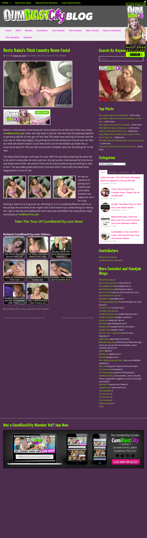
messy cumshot (47, 56)
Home (8, 30)
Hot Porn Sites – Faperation (110, 333)
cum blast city (12, 309)
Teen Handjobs (105, 391)
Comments (123, 172)
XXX (100, 406)
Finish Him (103, 323)
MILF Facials (92, 30)
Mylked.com (104, 354)
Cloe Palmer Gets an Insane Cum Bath (78, 318)
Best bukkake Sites (106, 286)
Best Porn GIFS (105, 292)
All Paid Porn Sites (106, 280)
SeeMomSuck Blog (106, 376)
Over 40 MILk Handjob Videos (111, 360)
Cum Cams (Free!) (71, 3)
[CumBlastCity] (26, 123)
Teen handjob (12, 37)
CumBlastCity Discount (108, 314)
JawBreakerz (104, 339)
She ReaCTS (104, 384)
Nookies (102, 357)
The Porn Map (105, 400)
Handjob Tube (105, 330)
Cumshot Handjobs (107, 317)
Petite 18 (102, 366)
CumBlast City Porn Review (110, 260)
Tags (133, 172)
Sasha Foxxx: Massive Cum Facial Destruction (117, 146)
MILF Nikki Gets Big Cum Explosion (113, 128)
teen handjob (42, 309)
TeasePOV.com (105, 388)
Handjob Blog (104, 327)
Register (28, 37)
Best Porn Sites (23, 3)
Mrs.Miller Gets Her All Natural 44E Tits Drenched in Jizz (121, 140)
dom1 (8, 56)
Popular (113, 172)
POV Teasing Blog (106, 372)
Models (28, 30)
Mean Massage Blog (107, 342)
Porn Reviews (104, 369)
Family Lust (103, 320)
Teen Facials (75, 30)
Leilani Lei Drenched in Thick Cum (112, 131)
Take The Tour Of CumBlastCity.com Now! (48, 221)
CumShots (42, 30)
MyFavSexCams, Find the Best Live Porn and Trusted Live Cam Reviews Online (125, 220)
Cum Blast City (34, 56)
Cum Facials (58, 30)
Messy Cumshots (112, 30)
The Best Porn (104, 394)
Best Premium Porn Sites (109, 296)
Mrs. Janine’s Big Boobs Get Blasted (113, 115)
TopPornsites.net (106, 403)
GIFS (18, 30)
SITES (5, 3)
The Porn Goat (105, 397)
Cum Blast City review (107, 311)
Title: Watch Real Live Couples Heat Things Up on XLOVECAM (125, 192)
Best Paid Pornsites (107, 289)
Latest (103, 172)
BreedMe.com (105, 299)
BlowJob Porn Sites (107, 257)
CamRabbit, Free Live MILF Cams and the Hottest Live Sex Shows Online (125, 235)
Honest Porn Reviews (46, 3)
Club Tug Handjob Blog (108, 302)
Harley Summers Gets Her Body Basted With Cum (24, 318)
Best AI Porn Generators (109, 283)
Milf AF (102, 351)
